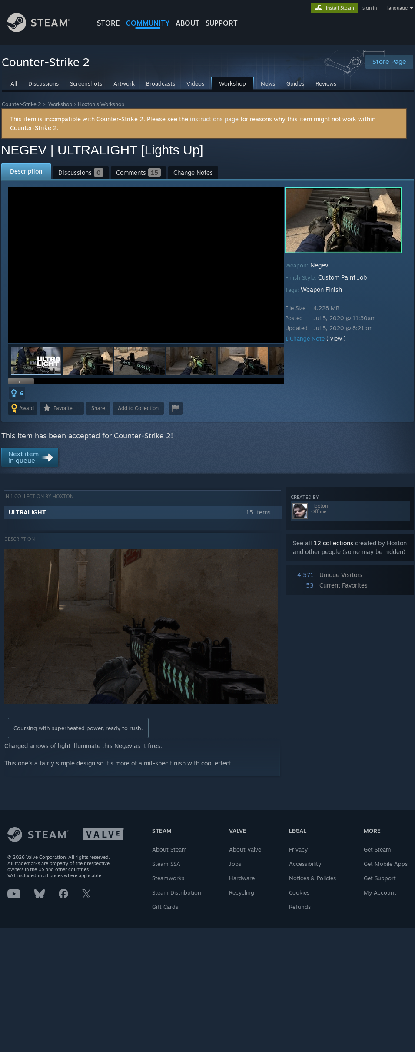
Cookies (299, 892)
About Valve (245, 849)
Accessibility (305, 863)
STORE (108, 23)
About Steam (169, 849)
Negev (319, 265)
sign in (369, 8)
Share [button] (98, 408)
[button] (88, 361)
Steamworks (168, 878)
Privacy (298, 849)
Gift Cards (165, 906)
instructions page (214, 119)
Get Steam (377, 849)
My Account (380, 892)
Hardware (242, 878)
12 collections (333, 543)
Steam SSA (166, 863)
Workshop (60, 104)
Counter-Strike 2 (21, 104)
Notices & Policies (312, 878)
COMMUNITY (147, 23)
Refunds (300, 906)
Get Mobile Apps (386, 863)
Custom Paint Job (342, 277)
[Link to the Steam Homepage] (45, 29)
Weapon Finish (321, 289)
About (187, 23)
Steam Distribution (176, 892)
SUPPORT (222, 23)
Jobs (235, 863)
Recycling (241, 892)
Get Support (380, 878)
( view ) (336, 338)
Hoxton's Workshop (101, 104)
